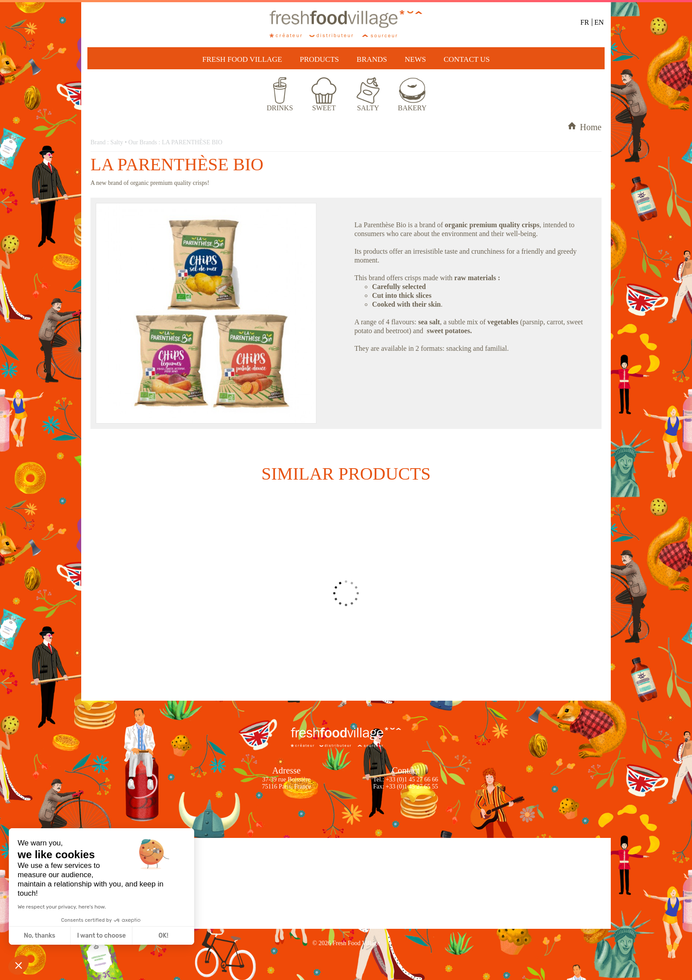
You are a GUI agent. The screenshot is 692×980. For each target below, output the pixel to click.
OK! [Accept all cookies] (163, 935)
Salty (116, 142)
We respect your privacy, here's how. (62, 907)
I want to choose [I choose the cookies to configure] (101, 935)
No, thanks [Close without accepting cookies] (39, 935)
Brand (97, 142)
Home (585, 127)
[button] (18, 965)
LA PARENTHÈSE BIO (192, 142)
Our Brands (142, 142)
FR (584, 22)
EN (599, 22)
